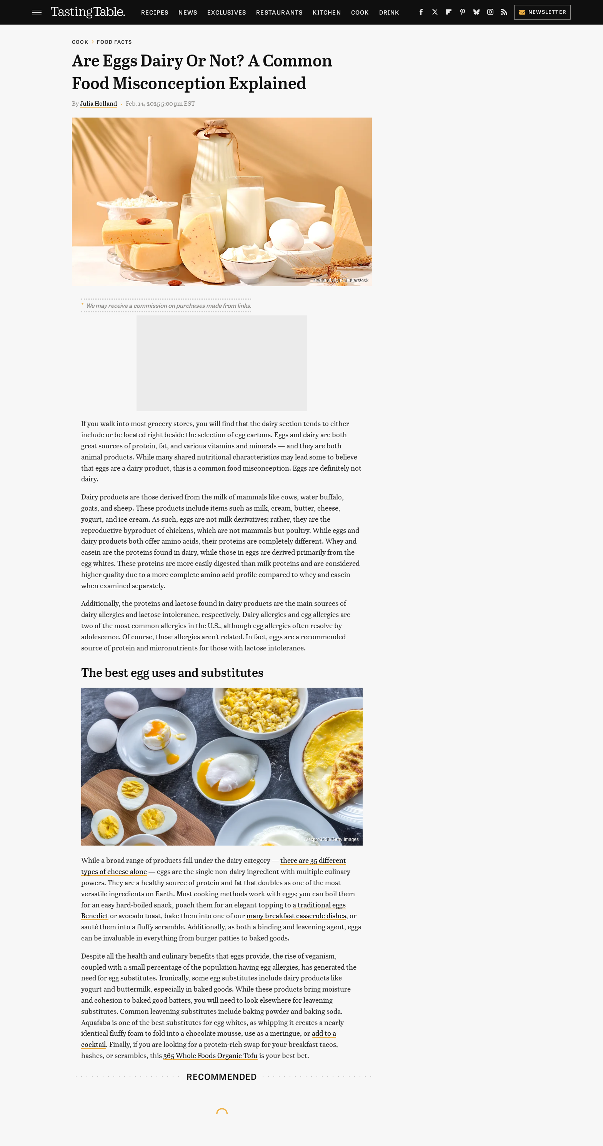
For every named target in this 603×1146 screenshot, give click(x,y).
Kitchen (327, 12)
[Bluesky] (476, 13)
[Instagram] (490, 13)
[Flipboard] (449, 13)
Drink (389, 12)
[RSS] (504, 13)
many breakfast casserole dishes (296, 915)
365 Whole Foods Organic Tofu (210, 1055)
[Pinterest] (462, 13)
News (187, 12)
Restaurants (279, 12)
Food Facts (114, 41)
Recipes (154, 12)
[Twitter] (435, 13)
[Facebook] (421, 13)
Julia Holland (98, 103)
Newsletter (542, 11)
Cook (360, 12)
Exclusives (226, 12)
